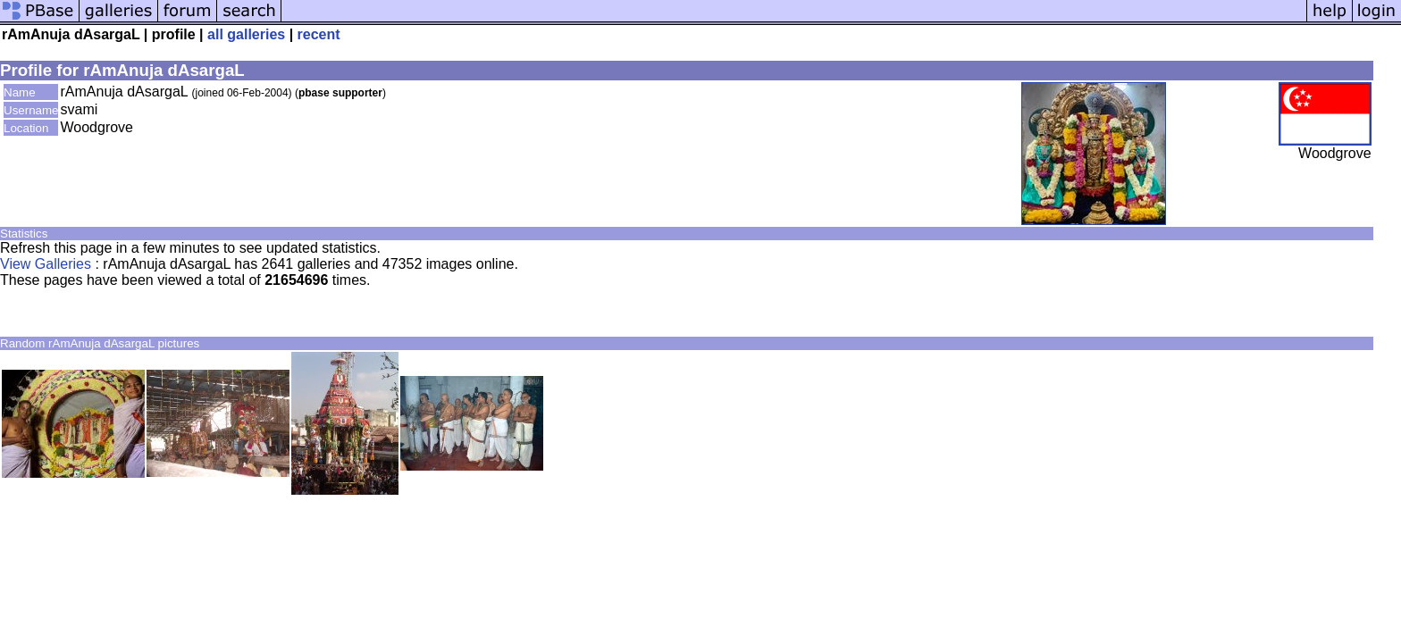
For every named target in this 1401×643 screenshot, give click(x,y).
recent (319, 34)
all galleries (246, 34)
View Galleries (45, 263)
